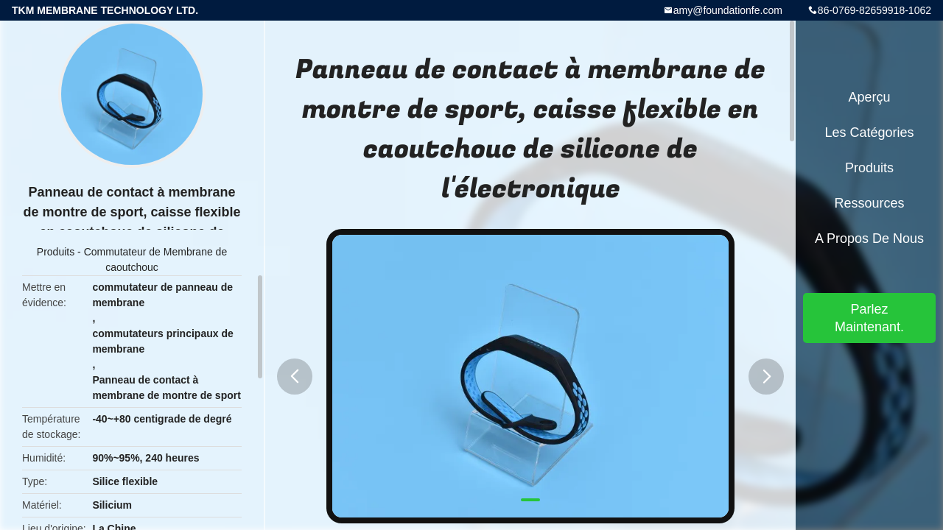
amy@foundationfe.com (727, 10)
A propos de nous (869, 238)
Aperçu (869, 97)
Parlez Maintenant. (869, 318)
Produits (55, 252)
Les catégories (869, 132)
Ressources (869, 203)
